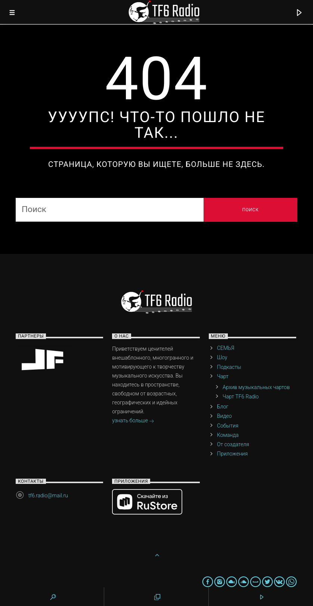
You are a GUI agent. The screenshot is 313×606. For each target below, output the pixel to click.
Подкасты (229, 367)
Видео (224, 416)
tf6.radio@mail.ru (48, 495)
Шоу (222, 357)
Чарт (223, 376)
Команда (228, 435)
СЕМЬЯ (225, 348)
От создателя (233, 444)
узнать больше (133, 421)
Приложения (232, 454)
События (227, 426)
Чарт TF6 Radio (241, 397)
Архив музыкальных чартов (256, 387)
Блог (222, 407)
